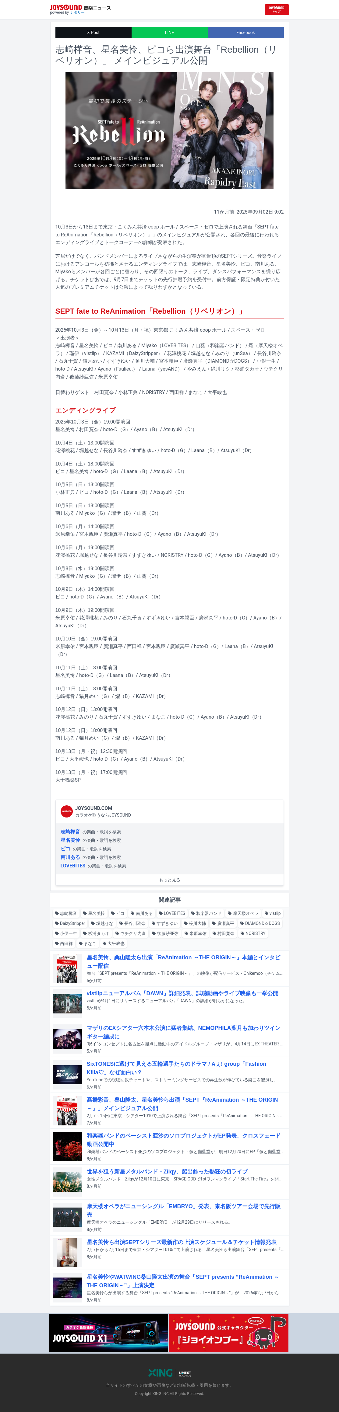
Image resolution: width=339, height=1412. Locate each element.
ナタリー (77, 12)
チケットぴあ (84, 279)
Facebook (245, 32)
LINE (169, 32)
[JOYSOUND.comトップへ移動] (277, 9)
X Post (93, 32)
